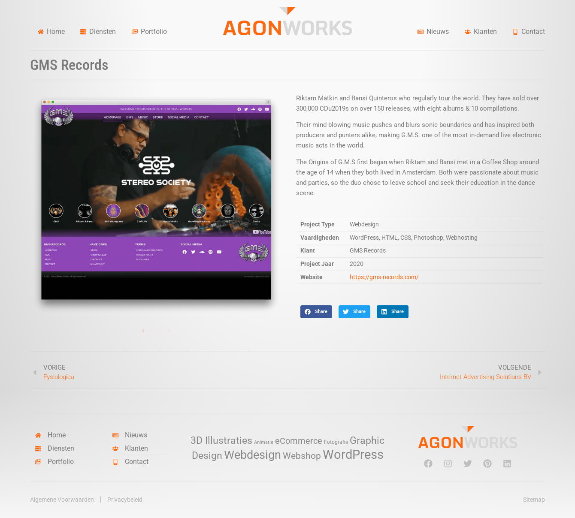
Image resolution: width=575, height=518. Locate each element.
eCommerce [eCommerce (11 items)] (298, 441)
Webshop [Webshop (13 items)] (302, 456)
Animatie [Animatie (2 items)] (263, 442)
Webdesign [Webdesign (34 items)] (252, 454)
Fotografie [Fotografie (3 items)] (336, 442)
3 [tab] (160, 331)
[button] (316, 311)
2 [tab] (152, 331)
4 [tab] (169, 331)
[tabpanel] (156, 204)
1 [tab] (143, 331)
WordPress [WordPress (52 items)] (353, 454)
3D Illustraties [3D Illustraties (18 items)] (221, 440)
